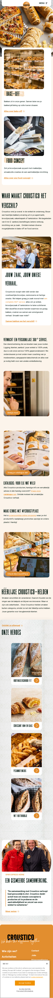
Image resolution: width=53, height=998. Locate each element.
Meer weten (11, 911)
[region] (25, 979)
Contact (35, 950)
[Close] (46, 963)
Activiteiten (9, 956)
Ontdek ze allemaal (11, 625)
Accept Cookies (25, 983)
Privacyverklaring (39, 960)
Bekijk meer (13, 413)
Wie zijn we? (9, 951)
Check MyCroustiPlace (18, 574)
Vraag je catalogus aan (18, 472)
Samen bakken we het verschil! (19, 321)
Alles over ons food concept (17, 178)
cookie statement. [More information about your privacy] (37, 977)
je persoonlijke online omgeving (22, 515)
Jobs (33, 955)
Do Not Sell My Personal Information (25, 990)
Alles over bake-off (13, 111)
